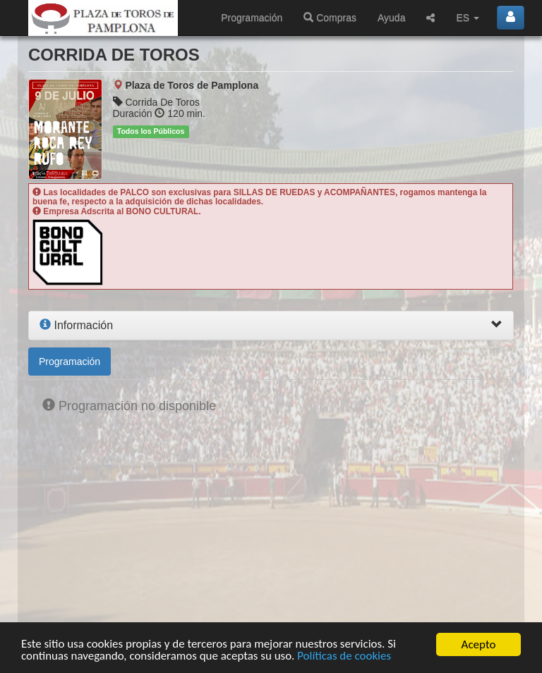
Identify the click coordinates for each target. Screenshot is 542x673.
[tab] (271, 325)
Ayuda (391, 17)
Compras (329, 17)
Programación (251, 17)
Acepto (479, 644)
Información (76, 325)
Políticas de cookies (345, 656)
